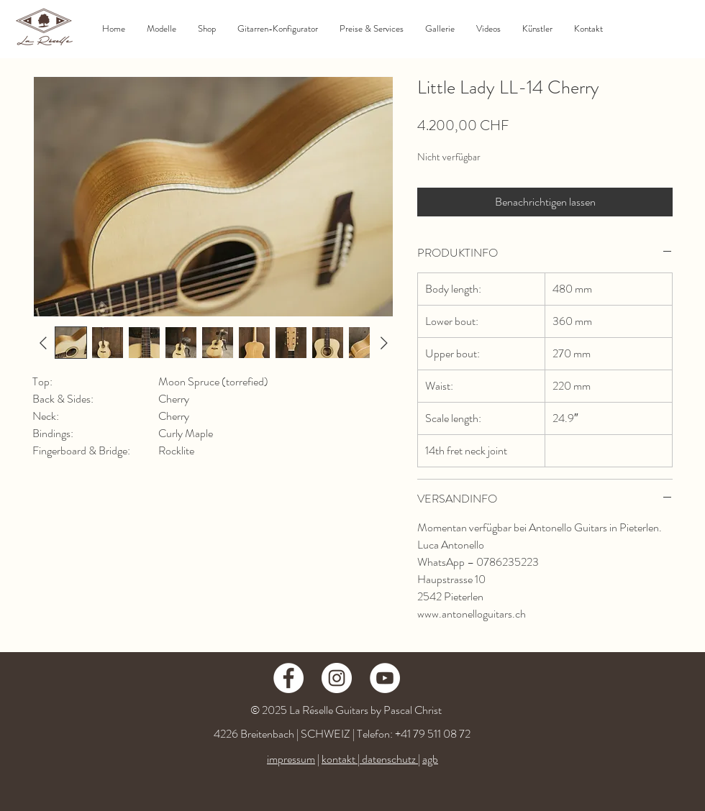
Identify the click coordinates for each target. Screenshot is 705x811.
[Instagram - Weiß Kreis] (337, 678)
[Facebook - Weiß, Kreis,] (288, 678)
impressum (291, 759)
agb (430, 759)
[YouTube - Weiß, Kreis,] (385, 678)
